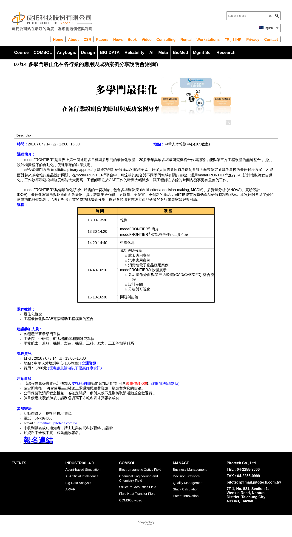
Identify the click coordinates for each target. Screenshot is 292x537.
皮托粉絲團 (80, 383)
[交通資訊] (89, 363)
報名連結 (38, 440)
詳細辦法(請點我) (165, 383)
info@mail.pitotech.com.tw (57, 423)
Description (25, 135)
